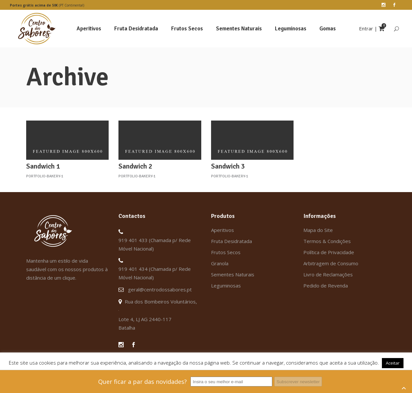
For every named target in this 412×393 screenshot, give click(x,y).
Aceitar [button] (393, 363)
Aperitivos (222, 230)
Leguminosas (226, 285)
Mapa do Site (318, 230)
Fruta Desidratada (231, 241)
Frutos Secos (226, 252)
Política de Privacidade (328, 252)
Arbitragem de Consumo (330, 263)
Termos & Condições (327, 241)
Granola (219, 263)
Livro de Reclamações (328, 274)
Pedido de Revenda (325, 285)
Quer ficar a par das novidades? (142, 381)
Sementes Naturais (232, 274)
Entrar (366, 28)
